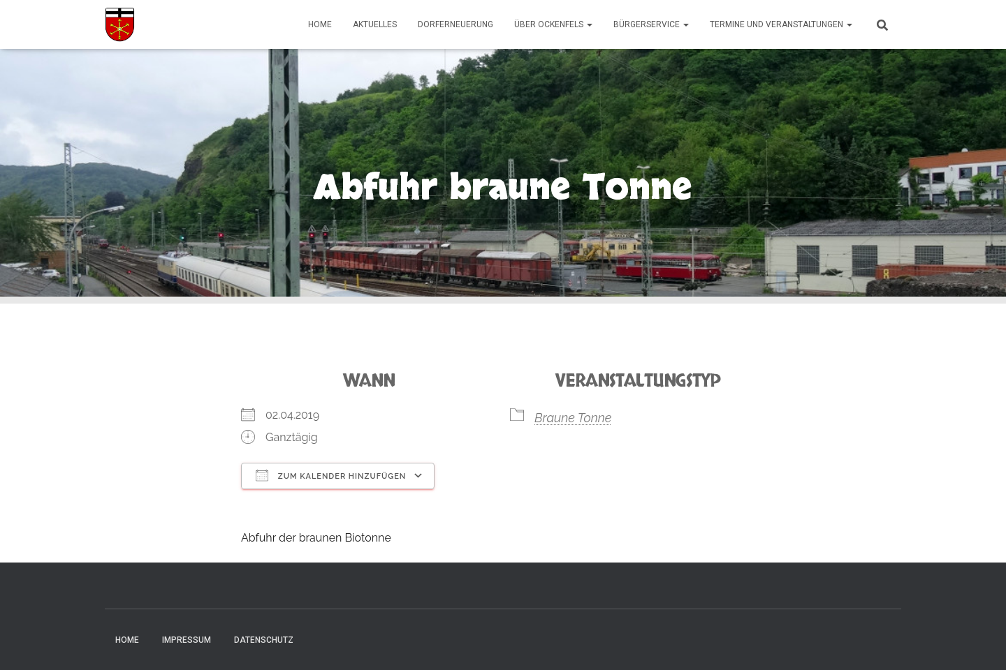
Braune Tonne (573, 417)
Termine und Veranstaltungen (781, 24)
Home (320, 24)
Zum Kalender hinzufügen (331, 475)
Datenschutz (263, 640)
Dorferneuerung (455, 24)
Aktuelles (375, 24)
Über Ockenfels (553, 24)
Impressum (186, 640)
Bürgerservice (651, 24)
